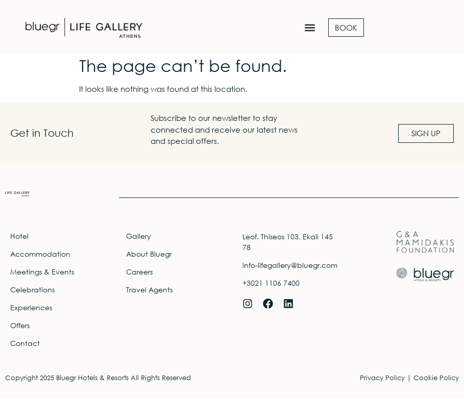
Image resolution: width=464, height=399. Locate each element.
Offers (20, 327)
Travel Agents (149, 291)
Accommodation (40, 255)
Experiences (31, 309)
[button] (309, 27)
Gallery (138, 237)
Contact (25, 345)
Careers (139, 273)
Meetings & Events (42, 273)
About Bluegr (149, 255)
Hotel (19, 237)
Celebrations (32, 291)
